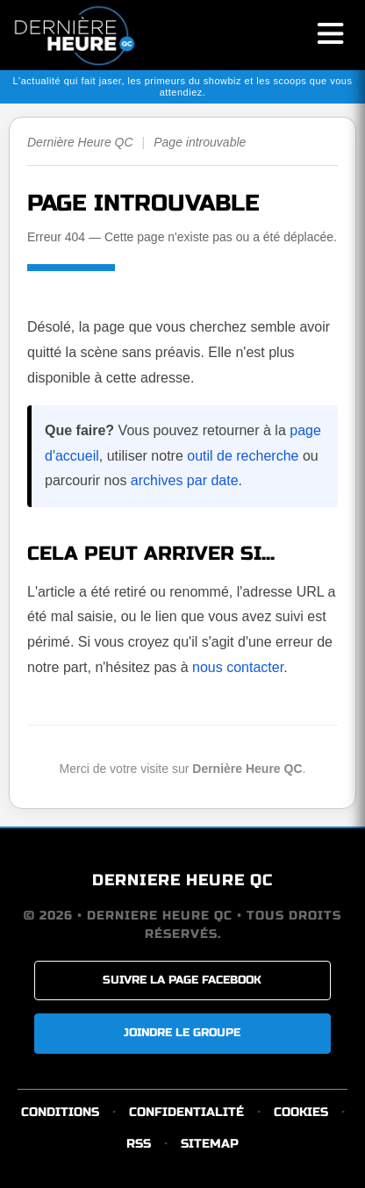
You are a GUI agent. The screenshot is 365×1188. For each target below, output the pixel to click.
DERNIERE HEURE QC (182, 880)
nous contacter (237, 667)
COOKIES (301, 1112)
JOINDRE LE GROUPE (182, 1033)
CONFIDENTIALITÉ (186, 1112)
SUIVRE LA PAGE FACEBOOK (182, 980)
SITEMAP (210, 1143)
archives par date (185, 480)
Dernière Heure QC (80, 142)
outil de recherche (242, 455)
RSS (138, 1143)
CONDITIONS (60, 1112)
